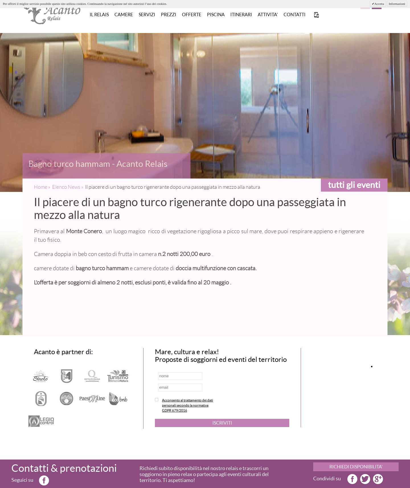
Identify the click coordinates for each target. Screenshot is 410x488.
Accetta (379, 3)
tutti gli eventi (354, 185)
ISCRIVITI (222, 422)
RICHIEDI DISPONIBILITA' (356, 466)
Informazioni (397, 3)
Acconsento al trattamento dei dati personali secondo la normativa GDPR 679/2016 (187, 405)
